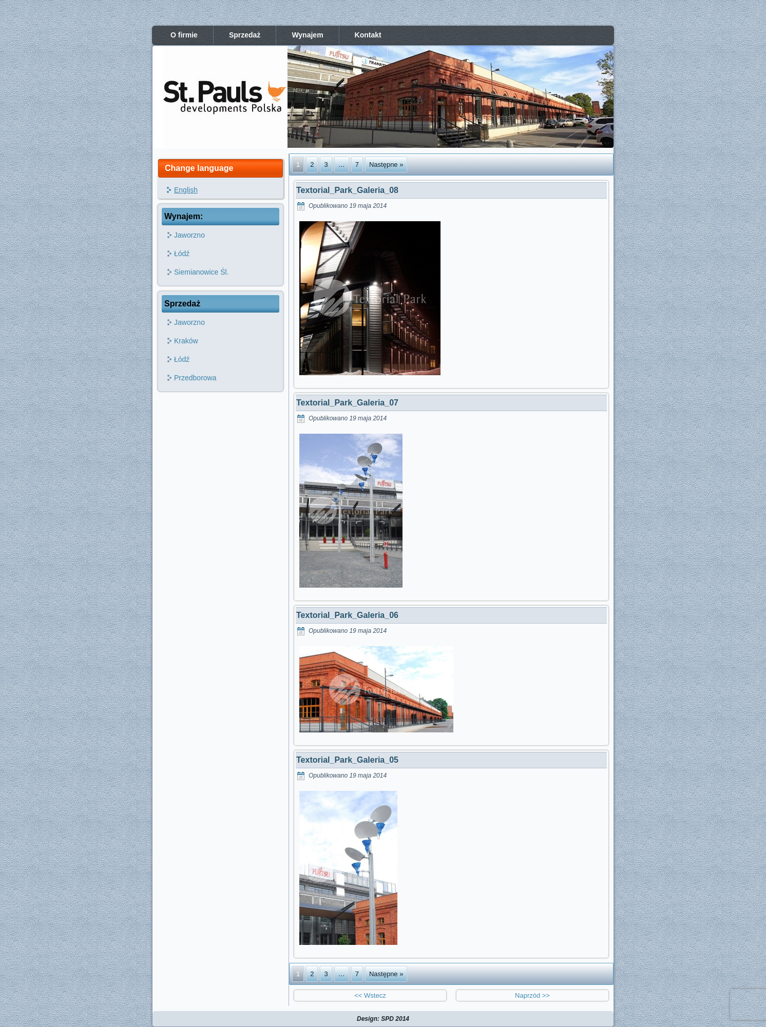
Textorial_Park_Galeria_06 (347, 615)
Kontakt (368, 35)
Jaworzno (189, 235)
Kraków (186, 341)
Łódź (181, 253)
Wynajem (307, 35)
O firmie (184, 35)
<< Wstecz (370, 995)
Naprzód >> (532, 995)
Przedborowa (195, 378)
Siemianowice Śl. (201, 272)
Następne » (386, 164)
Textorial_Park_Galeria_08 (347, 190)
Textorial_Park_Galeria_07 (347, 402)
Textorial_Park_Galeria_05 (347, 759)
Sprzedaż (244, 35)
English (186, 190)
